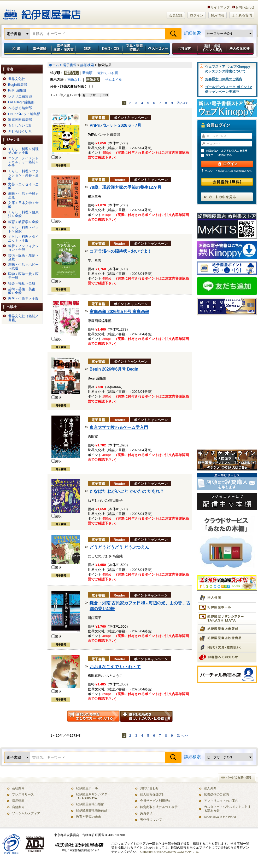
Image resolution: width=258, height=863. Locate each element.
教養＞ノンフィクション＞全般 (23, 248)
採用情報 (217, 15)
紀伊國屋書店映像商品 (91, 810)
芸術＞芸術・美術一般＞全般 (23, 291)
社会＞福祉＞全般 (21, 283)
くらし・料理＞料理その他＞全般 (23, 151)
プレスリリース (23, 794)
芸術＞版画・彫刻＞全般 (23, 257)
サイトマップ (220, 7)
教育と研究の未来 (88, 816)
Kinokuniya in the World (220, 817)
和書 (15, 49)
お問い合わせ (245, 7)
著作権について (151, 819)
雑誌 (87, 49)
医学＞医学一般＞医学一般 (23, 276)
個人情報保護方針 (152, 794)
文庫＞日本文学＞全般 (23, 204)
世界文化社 (16, 79)
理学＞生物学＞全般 (23, 298)
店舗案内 (18, 807)
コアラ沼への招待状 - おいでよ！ (121, 251)
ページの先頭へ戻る (237, 778)
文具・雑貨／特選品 (134, 49)
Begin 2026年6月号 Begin (114, 369)
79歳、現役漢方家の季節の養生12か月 (125, 187)
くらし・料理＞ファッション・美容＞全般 (23, 175)
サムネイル (113, 80)
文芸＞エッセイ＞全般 (23, 186)
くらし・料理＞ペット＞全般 (23, 229)
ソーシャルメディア (26, 813)
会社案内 (184, 49)
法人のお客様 (240, 49)
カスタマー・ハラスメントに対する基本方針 (227, 808)
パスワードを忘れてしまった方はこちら (227, 171)
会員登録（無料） (227, 182)
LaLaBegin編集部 (21, 102)
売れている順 (107, 73)
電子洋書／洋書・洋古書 (63, 49)
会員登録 (176, 15)
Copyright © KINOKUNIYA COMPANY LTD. (169, 851)
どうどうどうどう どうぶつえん (119, 547)
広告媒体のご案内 (216, 794)
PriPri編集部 (17, 90)
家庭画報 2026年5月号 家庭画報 (119, 311)
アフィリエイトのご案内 (221, 800)
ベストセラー (158, 49)
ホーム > (55, 65)
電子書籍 (39, 49)
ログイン (196, 15)
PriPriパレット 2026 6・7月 (115, 125)
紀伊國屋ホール (87, 788)
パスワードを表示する (229, 155)
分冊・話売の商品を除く (68, 86)
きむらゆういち (20, 131)
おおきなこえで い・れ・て (115, 667)
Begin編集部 (17, 85)
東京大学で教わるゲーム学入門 (119, 427)
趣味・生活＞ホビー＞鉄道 (23, 266)
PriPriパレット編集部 (24, 114)
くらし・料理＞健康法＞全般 (23, 214)
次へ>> (182, 103)
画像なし (74, 80)
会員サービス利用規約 (155, 800)
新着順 (87, 73)
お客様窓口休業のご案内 (223, 79)
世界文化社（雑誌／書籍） (23, 318)
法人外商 (210, 788)
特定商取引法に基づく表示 (159, 807)
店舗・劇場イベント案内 (211, 49)
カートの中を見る (227, 196)
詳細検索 (192, 33)
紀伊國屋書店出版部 (90, 804)
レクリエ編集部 (20, 96)
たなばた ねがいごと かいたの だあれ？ (127, 491)
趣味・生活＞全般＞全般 (23, 195)
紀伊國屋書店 (41, 12)
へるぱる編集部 (20, 108)
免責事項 (146, 813)
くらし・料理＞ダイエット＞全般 (23, 238)
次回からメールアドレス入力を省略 (229, 150)
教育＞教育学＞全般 (23, 222)
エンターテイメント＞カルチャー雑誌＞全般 (23, 162)
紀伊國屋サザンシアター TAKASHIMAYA (93, 796)
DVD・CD (110, 49)
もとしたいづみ (20, 125)
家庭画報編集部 (20, 120)
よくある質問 (242, 15)
